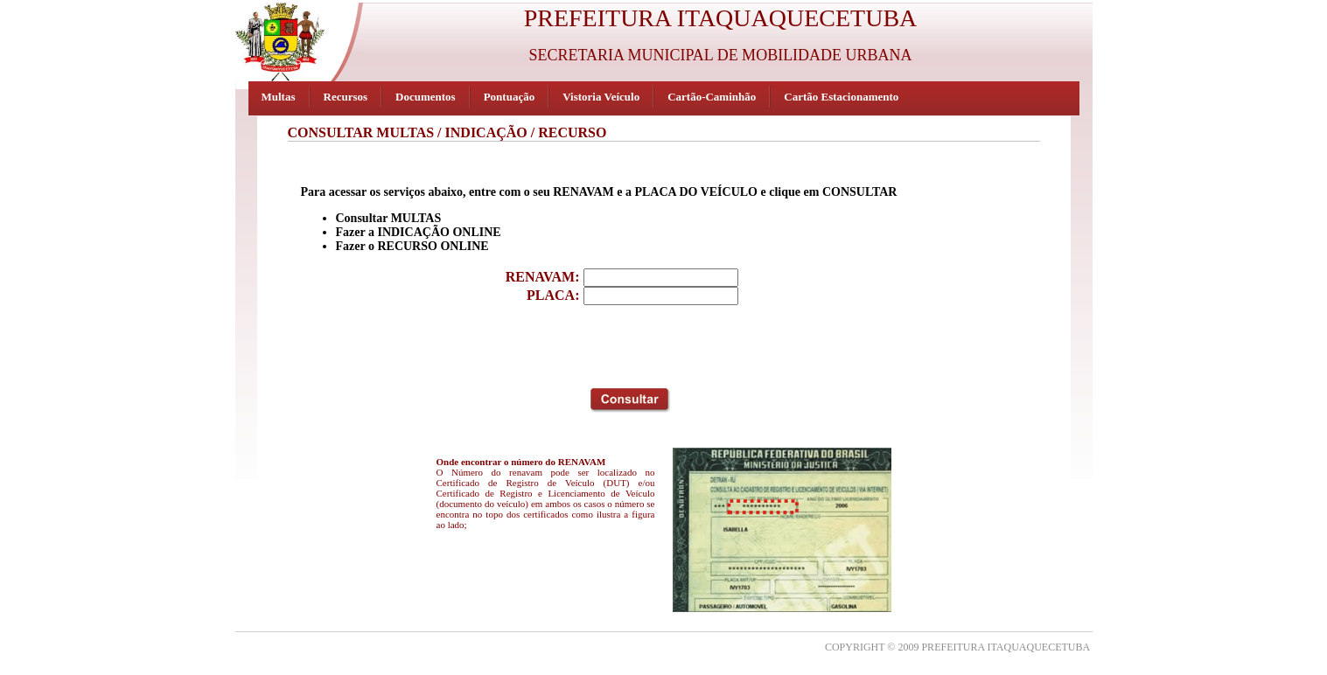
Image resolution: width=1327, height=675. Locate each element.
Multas (279, 96)
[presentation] (626, 344)
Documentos (425, 96)
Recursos (346, 96)
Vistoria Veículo (600, 96)
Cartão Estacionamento (841, 96)
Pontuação (509, 96)
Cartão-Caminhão (711, 96)
